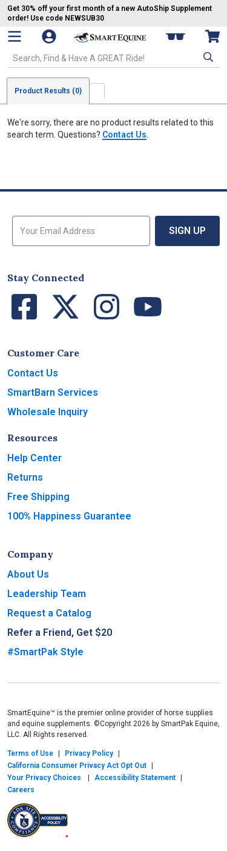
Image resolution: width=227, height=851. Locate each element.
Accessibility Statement (135, 777)
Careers (21, 790)
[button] (207, 57)
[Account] (50, 36)
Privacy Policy (89, 753)
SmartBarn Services (52, 392)
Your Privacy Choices (44, 777)
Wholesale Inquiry (47, 412)
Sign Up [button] (187, 230)
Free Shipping (38, 496)
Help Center (34, 458)
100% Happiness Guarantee (69, 516)
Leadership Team (46, 593)
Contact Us (124, 134)
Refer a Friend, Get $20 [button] (59, 632)
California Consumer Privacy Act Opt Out (76, 765)
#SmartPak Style (45, 652)
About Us (28, 574)
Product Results (48, 91)
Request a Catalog (49, 613)
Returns (25, 477)
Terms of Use (30, 753)
